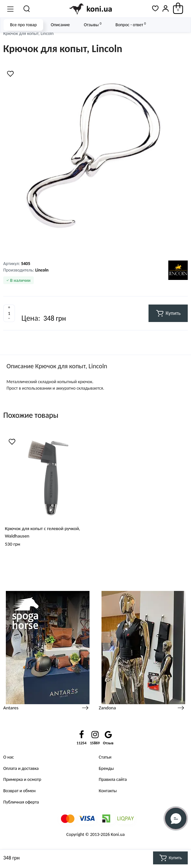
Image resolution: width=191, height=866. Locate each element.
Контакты (108, 791)
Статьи (105, 757)
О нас (8, 757)
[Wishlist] (10, 73)
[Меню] (10, 9)
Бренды (106, 768)
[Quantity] (9, 313)
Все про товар (23, 25)
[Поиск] (27, 9)
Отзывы (92, 24)
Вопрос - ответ (130, 24)
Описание (60, 25)
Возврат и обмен (19, 791)
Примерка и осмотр (22, 779)
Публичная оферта (21, 802)
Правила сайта (113, 779)
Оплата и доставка (21, 768)
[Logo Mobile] (91, 8)
